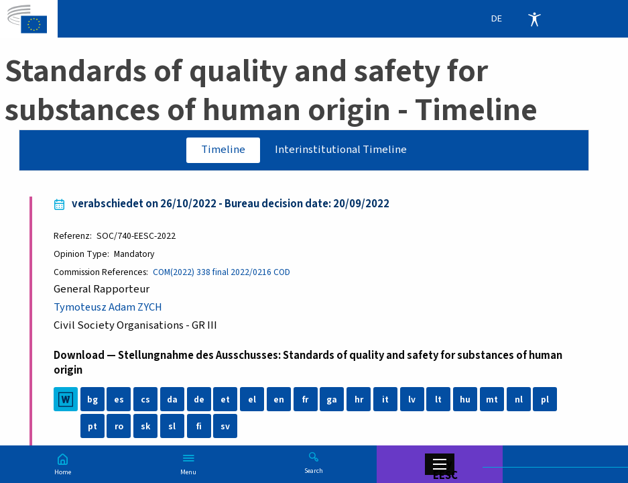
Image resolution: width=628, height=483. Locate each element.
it (385, 399)
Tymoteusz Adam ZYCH (109, 307)
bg (92, 399)
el (252, 399)
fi (199, 426)
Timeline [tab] (223, 150)
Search (313, 470)
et (225, 399)
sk (145, 426)
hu (465, 399)
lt (438, 399)
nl (519, 399)
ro (119, 426)
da (172, 399)
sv (225, 426)
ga (331, 399)
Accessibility (534, 19)
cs (145, 399)
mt (492, 399)
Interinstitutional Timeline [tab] (341, 150)
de (199, 399)
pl (545, 399)
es (119, 399)
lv (412, 399)
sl (172, 426)
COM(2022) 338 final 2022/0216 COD (222, 272)
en (278, 399)
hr (359, 399)
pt (92, 426)
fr (305, 399)
